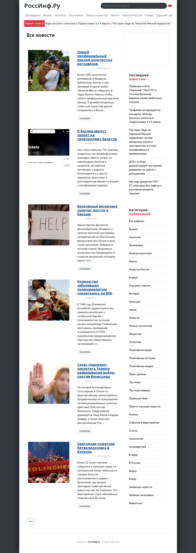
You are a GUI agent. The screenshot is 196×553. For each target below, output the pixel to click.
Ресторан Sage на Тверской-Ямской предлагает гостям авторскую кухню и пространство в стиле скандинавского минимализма (142, 141)
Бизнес (47, 15)
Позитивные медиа (141, 366)
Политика (135, 342)
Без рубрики (33, 15)
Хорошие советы (166, 15)
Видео (133, 471)
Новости (134, 317)
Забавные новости (140, 487)
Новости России (132, 15)
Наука (132, 309)
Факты (115, 15)
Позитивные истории (142, 358)
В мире (149, 15)
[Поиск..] (134, 6)
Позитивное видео (140, 350)
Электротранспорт (97, 15)
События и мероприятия (144, 422)
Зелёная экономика (141, 495)
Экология (60, 15)
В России (134, 463)
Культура (134, 301)
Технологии (136, 438)
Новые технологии (140, 325)
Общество (135, 334)
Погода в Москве (147, 49)
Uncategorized (137, 446)
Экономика (76, 15)
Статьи (133, 430)
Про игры (135, 382)
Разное (133, 414)
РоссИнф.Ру (42, 6)
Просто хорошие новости (144, 406)
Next (31, 521)
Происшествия (138, 398)
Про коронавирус (139, 390)
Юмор (132, 479)
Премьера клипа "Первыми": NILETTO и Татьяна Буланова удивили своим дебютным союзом (145, 94)
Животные (135, 503)
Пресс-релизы (138, 374)
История (134, 293)
